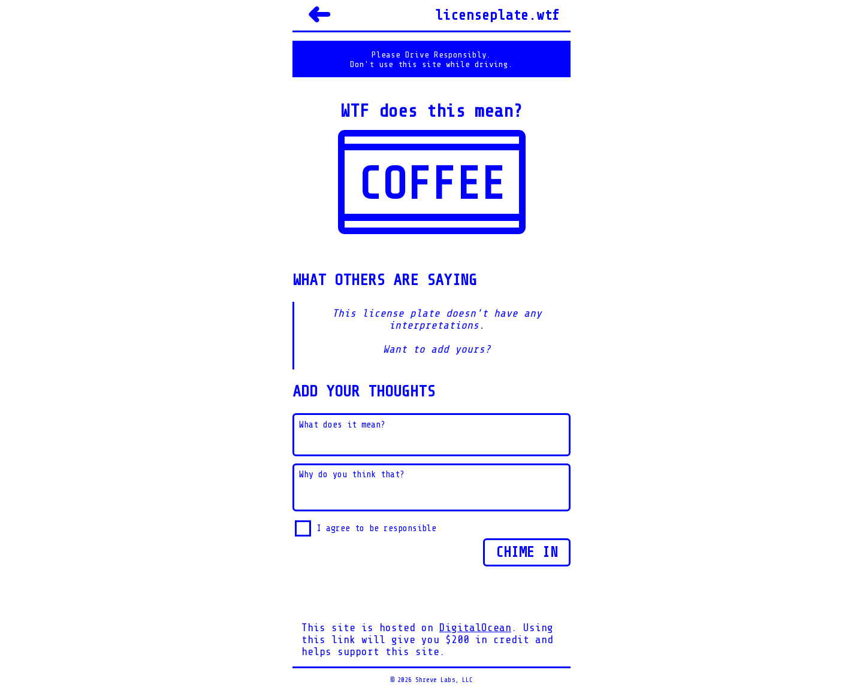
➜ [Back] (319, 15)
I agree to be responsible (376, 528)
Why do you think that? (352, 474)
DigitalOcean (475, 628)
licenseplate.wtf (497, 15)
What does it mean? (342, 425)
